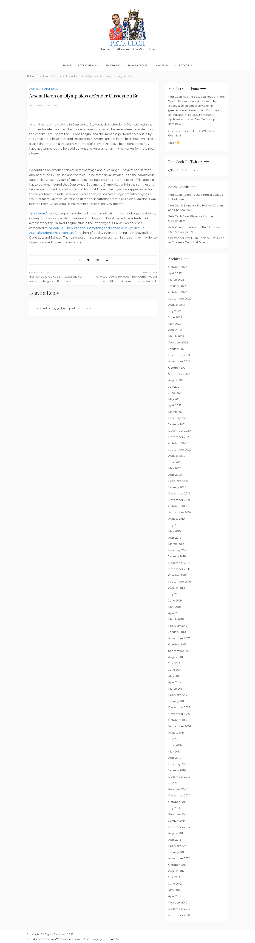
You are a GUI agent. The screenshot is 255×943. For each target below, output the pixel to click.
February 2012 (177, 902)
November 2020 (179, 437)
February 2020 (178, 481)
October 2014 (177, 802)
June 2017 (175, 669)
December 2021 (179, 355)
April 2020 (175, 474)
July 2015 (174, 783)
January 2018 (177, 632)
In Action (161, 65)
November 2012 (179, 858)
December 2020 (179, 430)
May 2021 (174, 399)
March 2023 (176, 279)
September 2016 (179, 726)
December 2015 (179, 776)
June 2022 (175, 317)
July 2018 (174, 594)
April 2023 (175, 273)
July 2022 (174, 311)
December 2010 (179, 908)
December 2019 (179, 493)
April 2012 (174, 896)
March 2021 (176, 411)
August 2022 (176, 304)
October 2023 (177, 267)
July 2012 (174, 877)
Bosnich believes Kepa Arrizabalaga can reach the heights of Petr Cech (56, 279)
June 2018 (175, 600)
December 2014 (179, 795)
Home (67, 65)
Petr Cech (127, 44)
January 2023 (177, 286)
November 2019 (179, 500)
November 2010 (179, 915)
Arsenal (33, 88)
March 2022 (176, 336)
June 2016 (175, 745)
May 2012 (174, 890)
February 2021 (177, 418)
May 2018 (174, 606)
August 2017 (176, 657)
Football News (49, 88)
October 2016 (177, 720)
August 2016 (176, 732)
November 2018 (179, 569)
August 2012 (176, 871)
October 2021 (177, 367)
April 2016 (174, 757)
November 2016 (179, 713)
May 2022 (174, 323)
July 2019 (174, 525)
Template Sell (112, 939)
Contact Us (183, 65)
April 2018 (174, 613)
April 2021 (174, 405)
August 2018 (176, 588)
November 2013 (179, 827)
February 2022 (178, 342)
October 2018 (177, 575)
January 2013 (177, 852)
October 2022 (177, 292)
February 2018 (178, 625)
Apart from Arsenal (42, 213)
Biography (113, 65)
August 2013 (176, 833)
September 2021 (179, 374)
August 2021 (176, 380)
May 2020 (174, 468)
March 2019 (176, 543)
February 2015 (177, 789)
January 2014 (177, 820)
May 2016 (174, 751)
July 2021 (174, 386)
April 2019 (174, 537)
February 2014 (178, 814)
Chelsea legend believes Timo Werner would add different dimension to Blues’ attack (126, 279)
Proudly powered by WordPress (48, 939)
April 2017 (174, 682)
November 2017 (179, 638)
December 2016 (179, 707)
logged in (58, 308)
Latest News (88, 65)
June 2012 (175, 883)
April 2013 (174, 839)
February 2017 (177, 694)
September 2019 (179, 512)
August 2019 (176, 518)
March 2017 (176, 688)
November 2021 (179, 361)
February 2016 (177, 764)
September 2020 (179, 449)
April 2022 (175, 330)
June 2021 (175, 392)
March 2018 (176, 619)
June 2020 (175, 462)
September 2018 (179, 581)
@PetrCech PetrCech (183, 170)
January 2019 (177, 556)
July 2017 (174, 663)
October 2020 (177, 443)
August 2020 (176, 455)
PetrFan (52, 105)
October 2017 (177, 644)
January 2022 (177, 349)
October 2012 (177, 864)
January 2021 (177, 424)
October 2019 (177, 506)
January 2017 (177, 701)
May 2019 (174, 531)
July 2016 (174, 739)
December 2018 (179, 562)
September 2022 (179, 298)
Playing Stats (138, 65)
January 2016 (177, 770)
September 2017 (179, 651)
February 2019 (178, 550)
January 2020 (177, 487)
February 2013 (177, 845)
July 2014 (174, 808)
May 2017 (174, 676)
